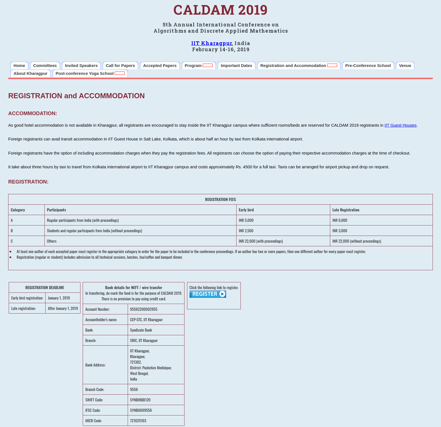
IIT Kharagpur (211, 43)
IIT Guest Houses (400, 125)
